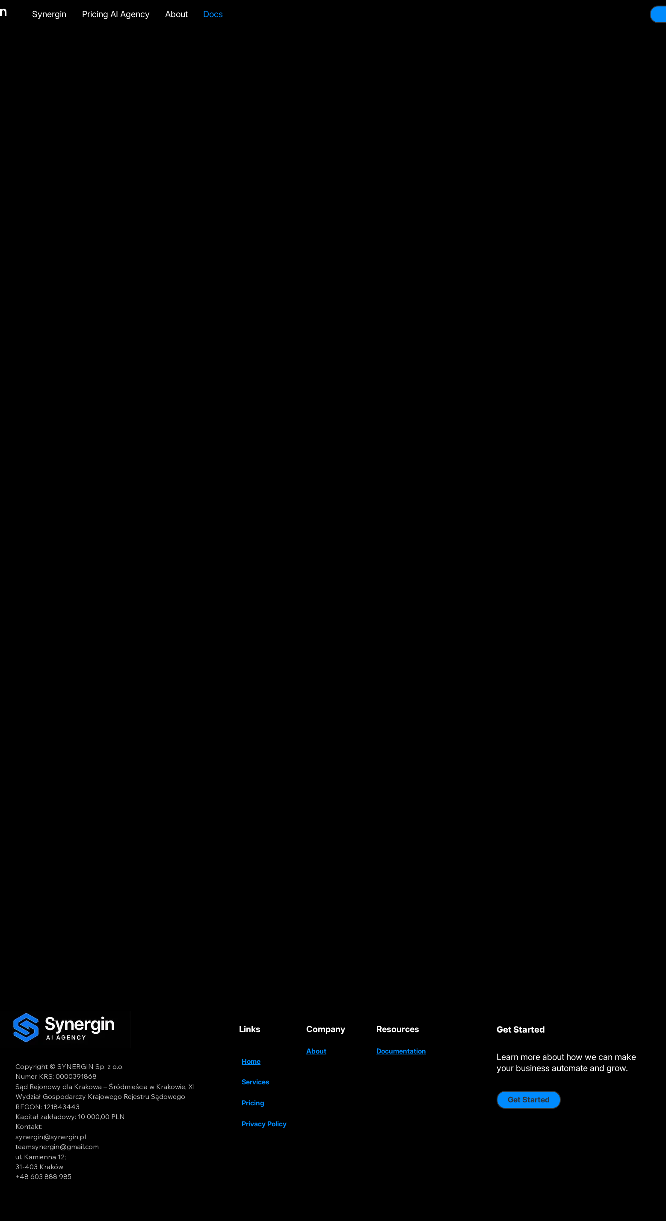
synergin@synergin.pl (50, 1136)
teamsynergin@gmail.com (57, 1146)
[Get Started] (529, 1100)
